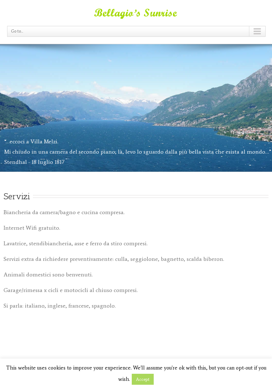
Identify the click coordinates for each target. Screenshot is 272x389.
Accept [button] (142, 379)
